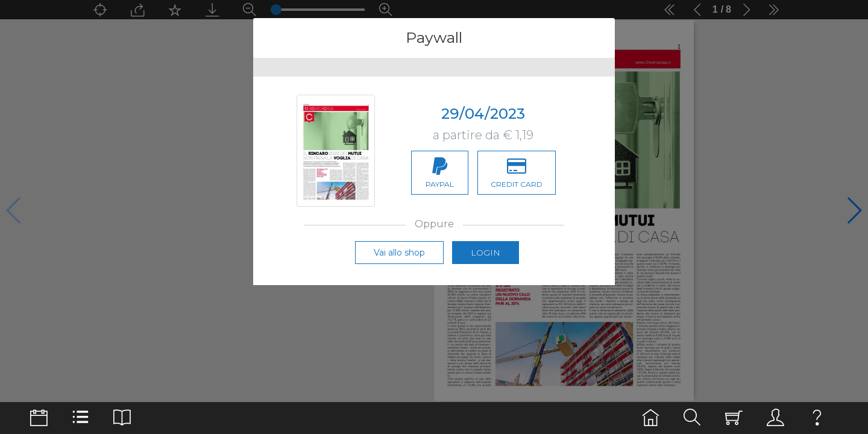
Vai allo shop (399, 252)
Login (485, 252)
